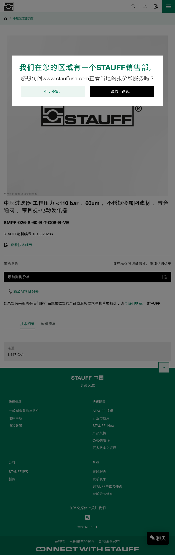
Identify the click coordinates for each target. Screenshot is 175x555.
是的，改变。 (122, 91)
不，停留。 (53, 91)
